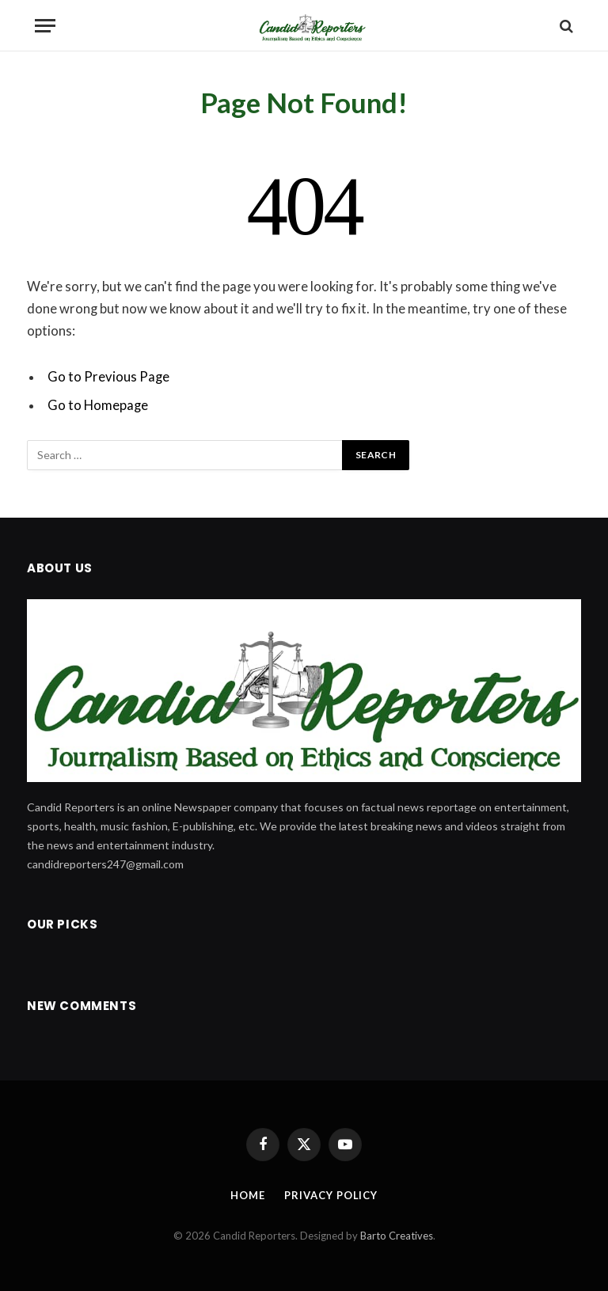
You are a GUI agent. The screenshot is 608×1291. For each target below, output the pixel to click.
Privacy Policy (331, 1195)
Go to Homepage (98, 405)
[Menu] (45, 26)
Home (247, 1195)
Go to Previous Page (108, 377)
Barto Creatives (396, 1235)
